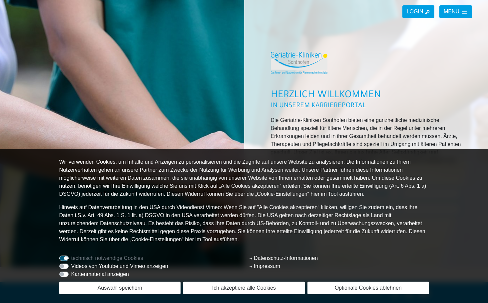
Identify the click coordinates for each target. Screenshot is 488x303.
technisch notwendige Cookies (107, 258)
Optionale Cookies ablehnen (368, 288)
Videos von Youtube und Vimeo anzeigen (119, 266)
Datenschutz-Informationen (283, 258)
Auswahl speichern (120, 288)
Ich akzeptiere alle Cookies (244, 288)
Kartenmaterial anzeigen (100, 274)
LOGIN (418, 12)
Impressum (264, 266)
